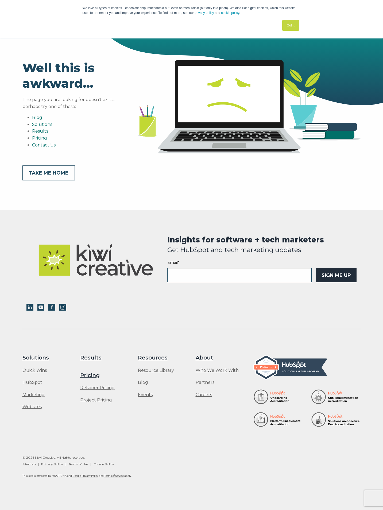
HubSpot (32, 382)
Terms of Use (78, 464)
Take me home (48, 173)
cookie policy (230, 13)
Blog (37, 117)
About (204, 357)
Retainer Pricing (97, 388)
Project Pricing (96, 400)
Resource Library (156, 370)
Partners (205, 382)
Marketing (33, 395)
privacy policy (204, 13)
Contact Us (44, 145)
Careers (204, 395)
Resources (153, 357)
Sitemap (29, 464)
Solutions (42, 124)
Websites (32, 407)
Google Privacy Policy (85, 475)
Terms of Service (114, 475)
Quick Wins (34, 370)
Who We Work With (217, 370)
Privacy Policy (52, 464)
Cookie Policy (104, 464)
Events (145, 395)
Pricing (39, 138)
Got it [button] (291, 25)
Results (40, 131)
